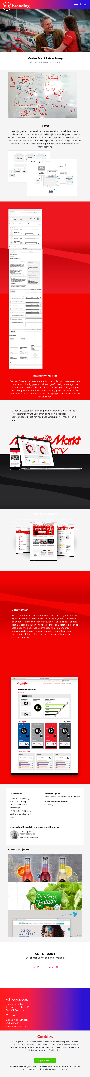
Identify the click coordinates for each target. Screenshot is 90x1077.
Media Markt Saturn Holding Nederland (62, 797)
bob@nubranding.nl (17, 1026)
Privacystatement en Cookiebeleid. (45, 1050)
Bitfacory (49, 805)
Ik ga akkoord (45, 1060)
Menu (80, 4)
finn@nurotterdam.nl (29, 838)
